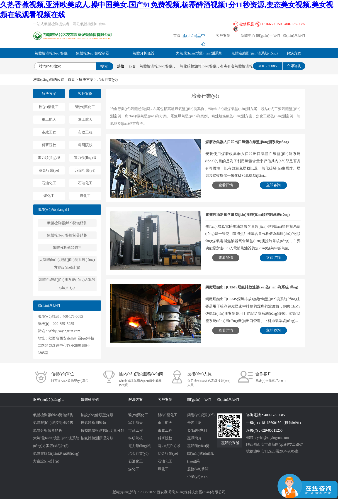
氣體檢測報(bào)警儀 (51, 53)
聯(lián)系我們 (294, 35)
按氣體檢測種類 (93, 423)
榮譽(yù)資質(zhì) (201, 415)
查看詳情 (226, 185)
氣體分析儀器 (143, 53)
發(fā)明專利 (197, 430)
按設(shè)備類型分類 (97, 415)
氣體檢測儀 (90, 399)
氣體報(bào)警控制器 (92, 53)
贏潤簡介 (194, 438)
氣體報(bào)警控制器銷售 (67, 235)
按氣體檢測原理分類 (97, 438)
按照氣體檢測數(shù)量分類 (102, 430)
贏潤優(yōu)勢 (198, 446)
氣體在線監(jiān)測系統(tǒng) (254, 53)
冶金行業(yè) (107, 79)
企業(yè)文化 (197, 477)
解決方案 (294, 53)
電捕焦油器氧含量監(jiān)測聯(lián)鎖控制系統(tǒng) (247, 214)
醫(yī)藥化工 (49, 107)
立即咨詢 (294, 66)
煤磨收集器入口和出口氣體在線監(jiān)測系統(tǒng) (247, 142)
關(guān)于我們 (268, 35)
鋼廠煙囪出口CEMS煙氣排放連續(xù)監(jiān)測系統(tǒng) (251, 287)
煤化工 (49, 196)
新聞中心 (248, 35)
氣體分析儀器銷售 (67, 247)
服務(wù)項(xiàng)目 (53, 209)
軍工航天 (49, 119)
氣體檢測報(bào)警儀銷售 (67, 223)
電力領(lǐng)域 (49, 158)
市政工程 (49, 132)
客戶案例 (223, 35)
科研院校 (49, 145)
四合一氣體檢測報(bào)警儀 (151, 66)
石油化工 (49, 183)
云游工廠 (194, 423)
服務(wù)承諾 (198, 469)
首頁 (176, 35)
